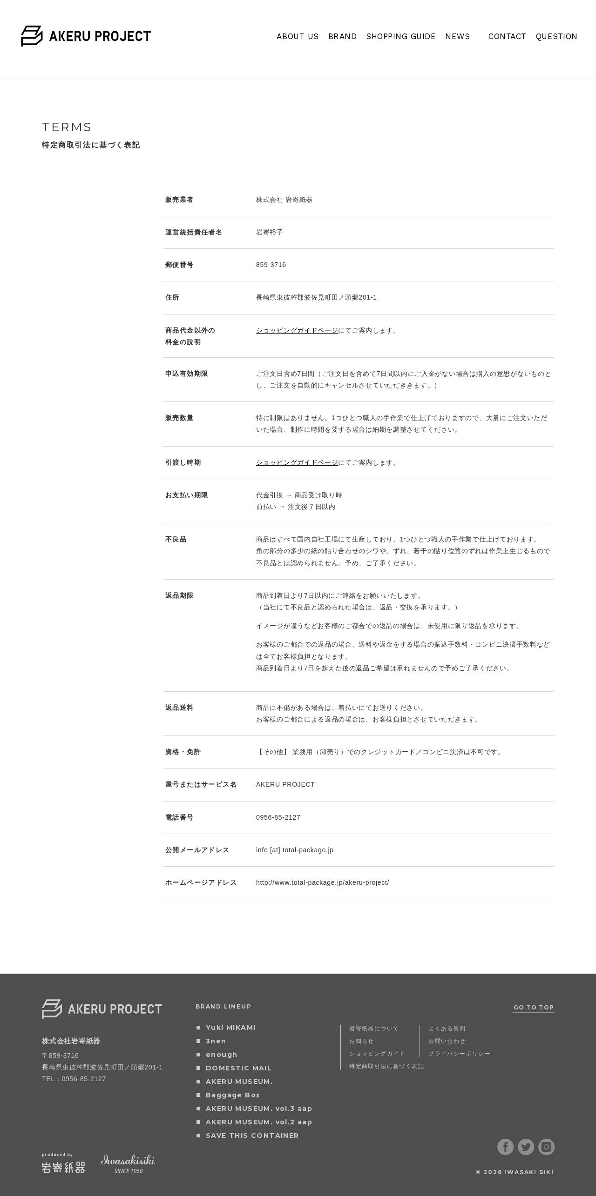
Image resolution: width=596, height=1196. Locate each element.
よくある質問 (447, 1028)
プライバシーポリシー (459, 1053)
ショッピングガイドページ (297, 330)
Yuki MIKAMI (231, 1027)
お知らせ (361, 1040)
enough (221, 1054)
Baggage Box (233, 1095)
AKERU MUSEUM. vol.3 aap (259, 1108)
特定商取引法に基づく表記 (386, 1065)
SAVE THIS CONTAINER (252, 1135)
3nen (216, 1041)
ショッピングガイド (377, 1053)
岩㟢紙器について (374, 1028)
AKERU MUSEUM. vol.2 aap (259, 1122)
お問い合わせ (447, 1040)
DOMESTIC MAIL (239, 1068)
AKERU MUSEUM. (239, 1081)
